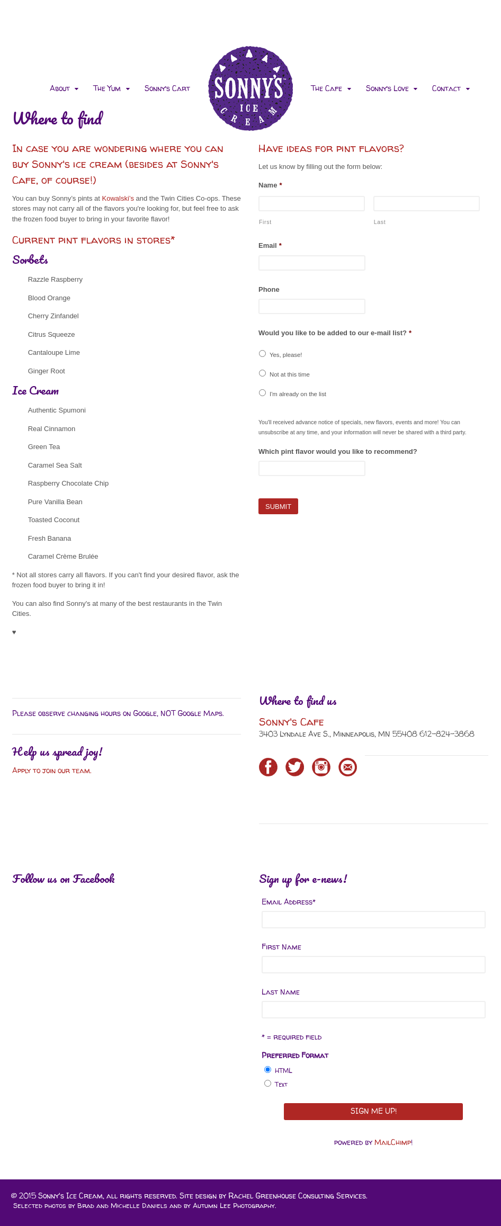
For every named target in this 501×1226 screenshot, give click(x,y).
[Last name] (426, 203)
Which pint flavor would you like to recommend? (337, 451)
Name (270, 185)
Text (281, 1084)
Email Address (289, 902)
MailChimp (392, 1142)
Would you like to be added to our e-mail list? (334, 333)
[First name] (311, 203)
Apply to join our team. (53, 770)
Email (270, 245)
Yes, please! (286, 355)
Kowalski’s (118, 198)
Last (380, 222)
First (265, 222)
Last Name (281, 992)
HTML (283, 1070)
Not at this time (290, 374)
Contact (446, 88)
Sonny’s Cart (167, 88)
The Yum (107, 88)
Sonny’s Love (387, 88)
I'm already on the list (298, 394)
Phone (269, 289)
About (60, 88)
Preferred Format (295, 1055)
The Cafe (326, 88)
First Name (281, 947)
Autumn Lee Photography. (234, 1205)
